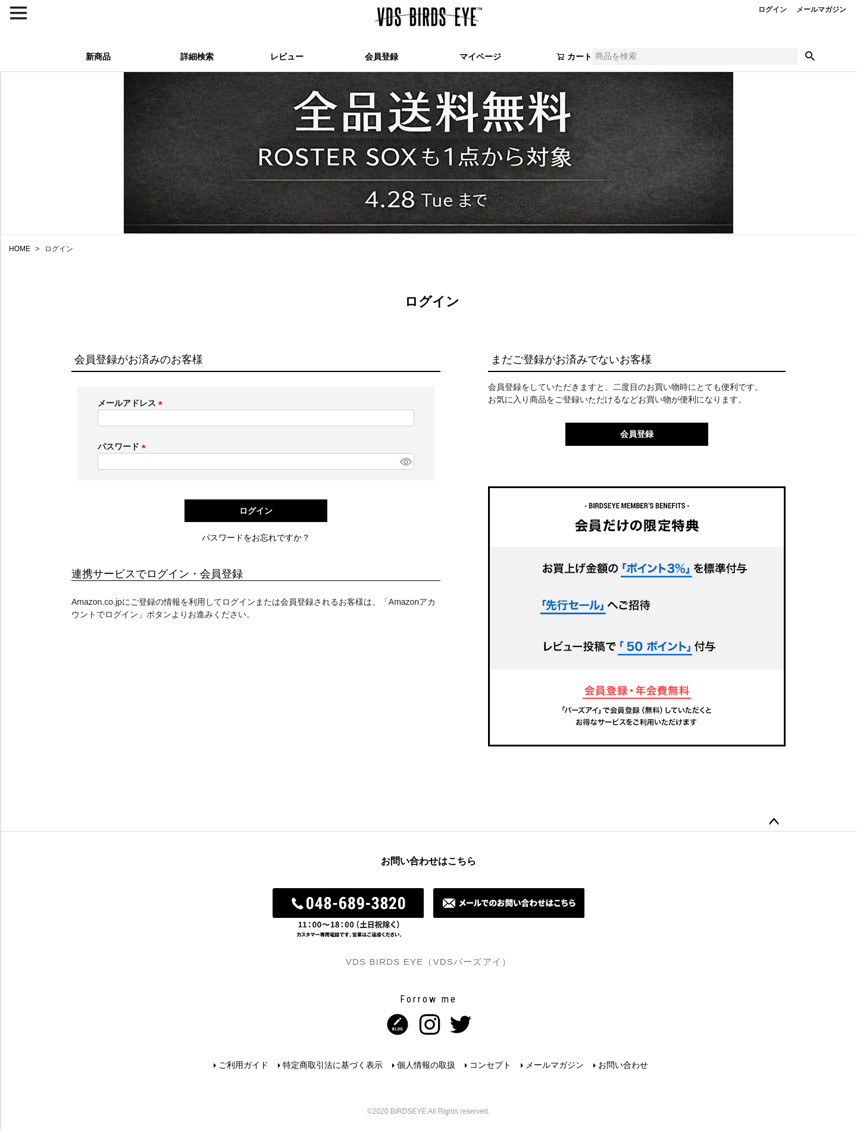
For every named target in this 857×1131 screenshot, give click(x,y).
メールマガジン (555, 1065)
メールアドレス (132, 403)
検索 (809, 56)
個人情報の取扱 (426, 1065)
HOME (19, 249)
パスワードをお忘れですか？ (256, 537)
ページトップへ (773, 822)
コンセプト (490, 1065)
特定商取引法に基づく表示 (333, 1065)
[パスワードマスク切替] (405, 461)
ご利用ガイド (243, 1065)
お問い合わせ (623, 1065)
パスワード (124, 446)
